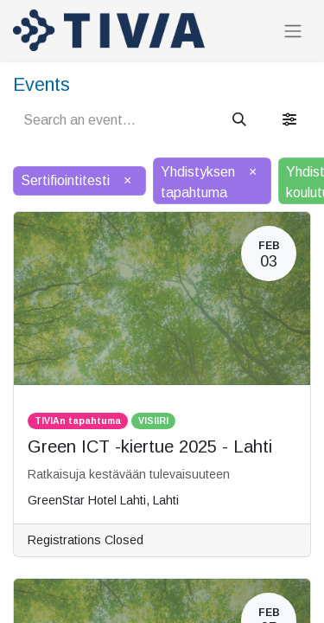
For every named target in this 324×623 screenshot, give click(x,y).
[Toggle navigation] (293, 30)
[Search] (239, 120)
